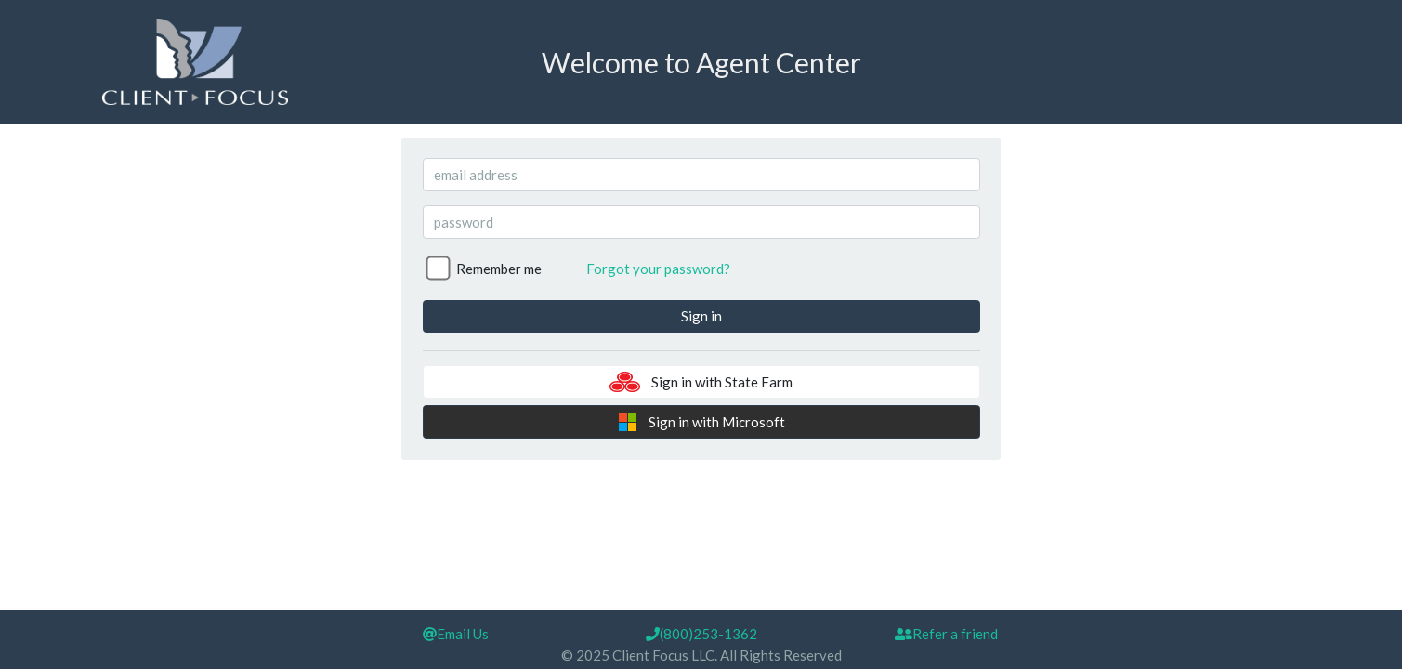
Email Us (456, 633)
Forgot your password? (658, 268)
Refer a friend (946, 633)
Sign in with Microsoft (701, 422)
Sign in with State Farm (701, 382)
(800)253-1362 (701, 633)
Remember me (499, 268)
